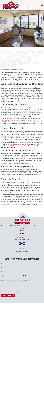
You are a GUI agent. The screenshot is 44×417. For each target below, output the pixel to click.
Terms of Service (28, 291)
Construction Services (18, 69)
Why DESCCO (22, 232)
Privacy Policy (21, 291)
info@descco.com (22, 240)
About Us (22, 233)
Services (22, 230)
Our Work (22, 228)
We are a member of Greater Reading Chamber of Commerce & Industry (18, 225)
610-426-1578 (22, 238)
